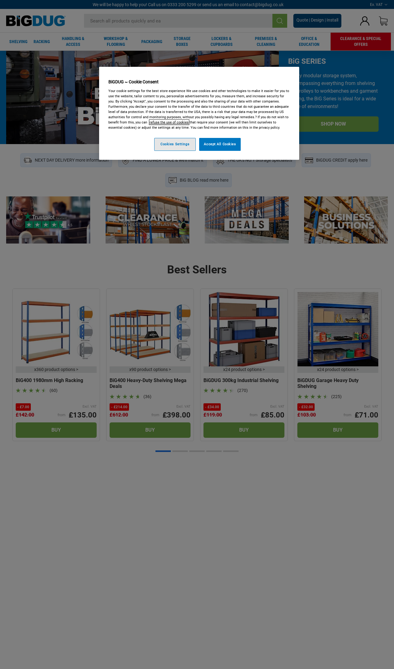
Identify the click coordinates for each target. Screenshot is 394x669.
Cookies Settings (174, 144)
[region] (199, 113)
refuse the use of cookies (169, 122)
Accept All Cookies (220, 144)
